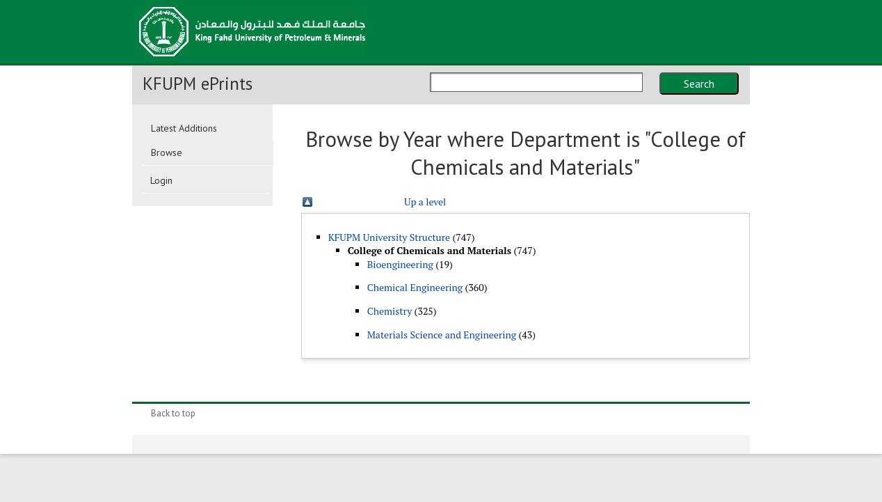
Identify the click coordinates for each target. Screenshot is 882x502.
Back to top (173, 413)
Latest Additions (184, 128)
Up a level (425, 201)
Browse (166, 152)
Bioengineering (400, 264)
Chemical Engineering (415, 287)
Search (699, 84)
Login (161, 180)
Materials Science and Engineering (441, 334)
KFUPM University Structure (389, 237)
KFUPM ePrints (197, 83)
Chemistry (389, 310)
